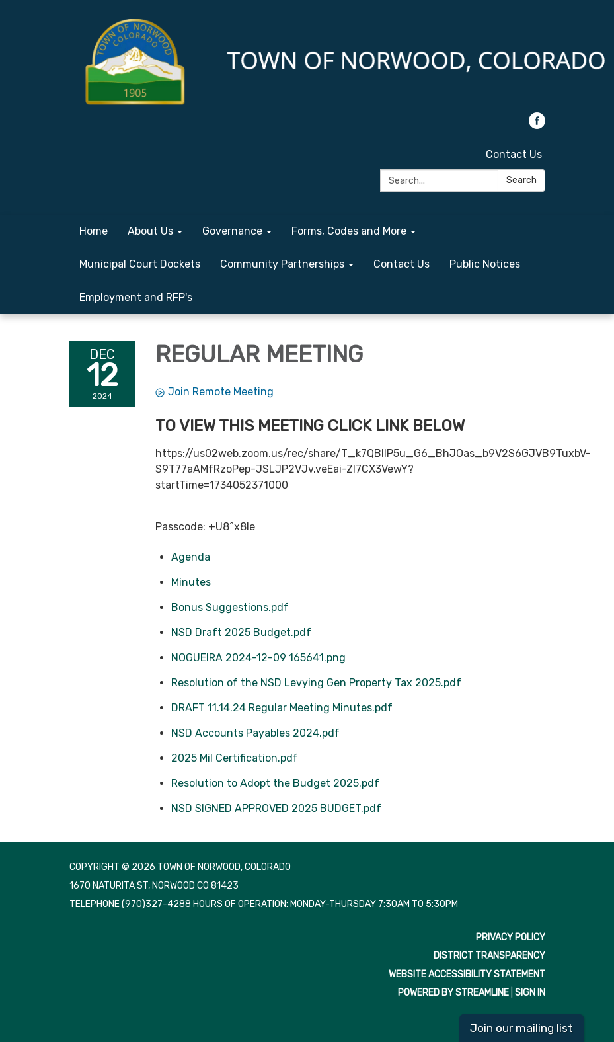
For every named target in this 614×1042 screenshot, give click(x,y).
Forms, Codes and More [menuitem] (348, 231)
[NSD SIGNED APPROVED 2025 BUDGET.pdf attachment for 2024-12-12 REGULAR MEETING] (276, 808)
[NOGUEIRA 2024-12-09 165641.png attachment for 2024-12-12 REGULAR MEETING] (258, 657)
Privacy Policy (510, 937)
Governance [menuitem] (232, 231)
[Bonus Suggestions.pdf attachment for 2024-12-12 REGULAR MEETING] (230, 607)
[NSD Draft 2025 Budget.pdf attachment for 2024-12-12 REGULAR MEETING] (241, 632)
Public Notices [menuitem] (484, 264)
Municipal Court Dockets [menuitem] (139, 264)
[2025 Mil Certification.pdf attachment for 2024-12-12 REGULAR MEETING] (234, 758)
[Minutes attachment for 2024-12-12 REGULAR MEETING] (191, 582)
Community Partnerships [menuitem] (282, 264)
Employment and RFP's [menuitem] (135, 297)
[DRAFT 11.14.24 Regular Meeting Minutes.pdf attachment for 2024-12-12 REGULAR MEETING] (282, 707)
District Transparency (489, 955)
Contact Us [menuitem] (401, 264)
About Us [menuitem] (150, 231)
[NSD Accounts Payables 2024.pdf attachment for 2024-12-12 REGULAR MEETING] (255, 733)
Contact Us (514, 154)
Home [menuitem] (93, 231)
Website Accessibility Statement (467, 974)
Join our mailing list (521, 1028)
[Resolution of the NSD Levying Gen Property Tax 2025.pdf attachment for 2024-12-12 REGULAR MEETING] (316, 682)
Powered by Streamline (453, 992)
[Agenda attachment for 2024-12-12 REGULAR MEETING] (190, 557)
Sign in (530, 992)
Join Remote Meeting (214, 391)
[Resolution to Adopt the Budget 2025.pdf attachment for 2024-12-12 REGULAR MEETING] (275, 783)
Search (521, 180)
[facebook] (537, 125)
